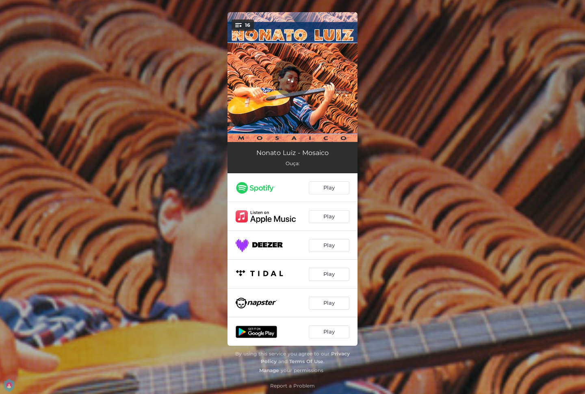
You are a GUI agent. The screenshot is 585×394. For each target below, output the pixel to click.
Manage (269, 370)
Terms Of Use (306, 361)
